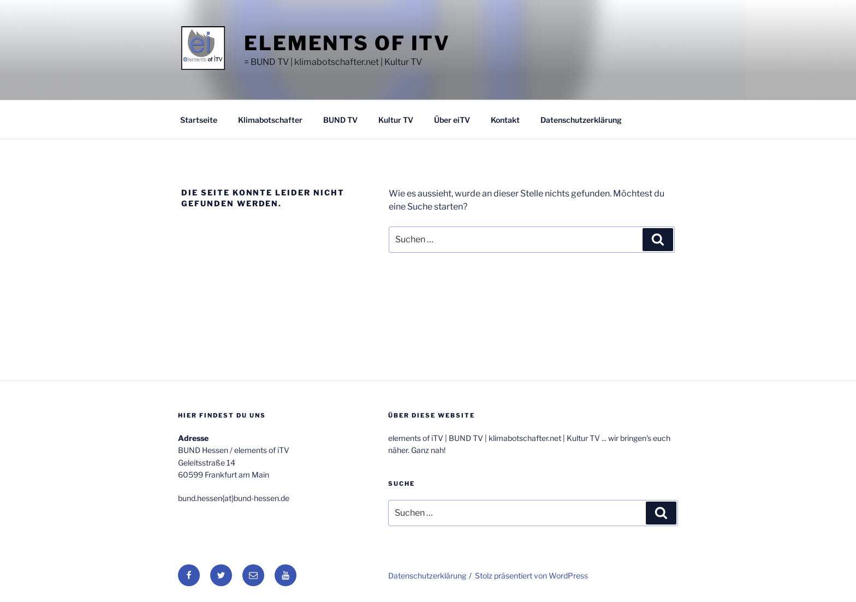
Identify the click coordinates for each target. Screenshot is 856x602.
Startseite (198, 119)
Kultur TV (395, 119)
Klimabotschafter (270, 119)
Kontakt (505, 119)
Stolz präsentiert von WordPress (531, 575)
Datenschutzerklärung (581, 119)
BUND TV (340, 119)
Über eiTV (452, 119)
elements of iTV (347, 43)
